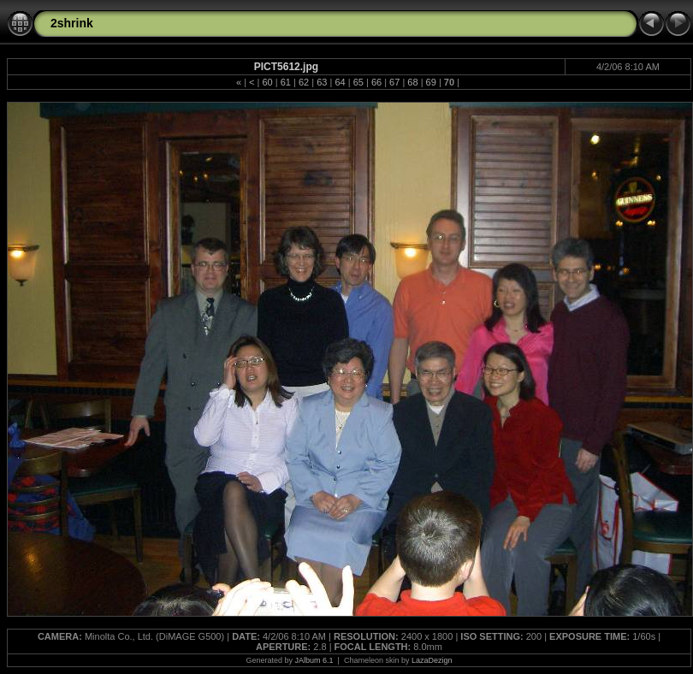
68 (412, 82)
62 (304, 82)
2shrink (71, 23)
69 (431, 82)
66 (376, 82)
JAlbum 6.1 (314, 660)
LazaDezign (432, 660)
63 (322, 82)
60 (267, 82)
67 (394, 82)
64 (340, 82)
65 (358, 82)
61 (286, 82)
